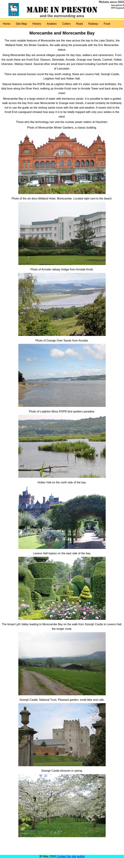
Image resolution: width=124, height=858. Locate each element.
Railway (93, 23)
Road (79, 23)
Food (107, 23)
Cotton (66, 23)
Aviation (52, 23)
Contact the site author (71, 856)
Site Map (21, 23)
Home (6, 23)
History (36, 23)
